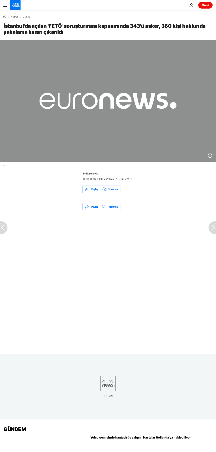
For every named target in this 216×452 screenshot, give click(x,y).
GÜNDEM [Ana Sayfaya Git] (14, 429)
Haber (14, 16)
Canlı (205, 5)
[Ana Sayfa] (4, 16)
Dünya (27, 16)
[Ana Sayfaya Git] (15, 5)
